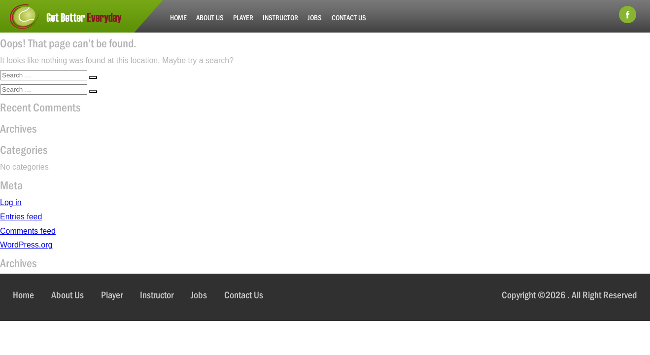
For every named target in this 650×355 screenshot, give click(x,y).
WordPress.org (26, 245)
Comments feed (28, 231)
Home (178, 17)
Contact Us (349, 17)
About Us (210, 17)
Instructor (280, 17)
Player (243, 17)
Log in (11, 202)
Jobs (315, 17)
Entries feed (21, 217)
